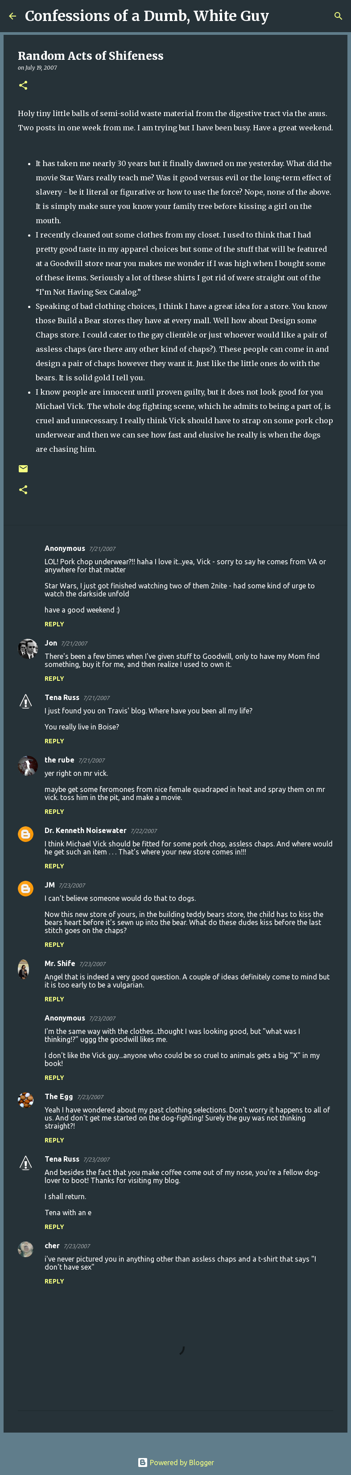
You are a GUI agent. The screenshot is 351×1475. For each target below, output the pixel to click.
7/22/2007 (143, 831)
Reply (54, 624)
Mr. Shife (60, 963)
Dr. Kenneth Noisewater (86, 830)
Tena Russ (62, 697)
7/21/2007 (102, 549)
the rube (59, 760)
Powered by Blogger (175, 1462)
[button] (23, 86)
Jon (51, 643)
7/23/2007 (71, 885)
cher (52, 1246)
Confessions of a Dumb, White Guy (147, 16)
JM (50, 885)
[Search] (281, 16)
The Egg (59, 1096)
